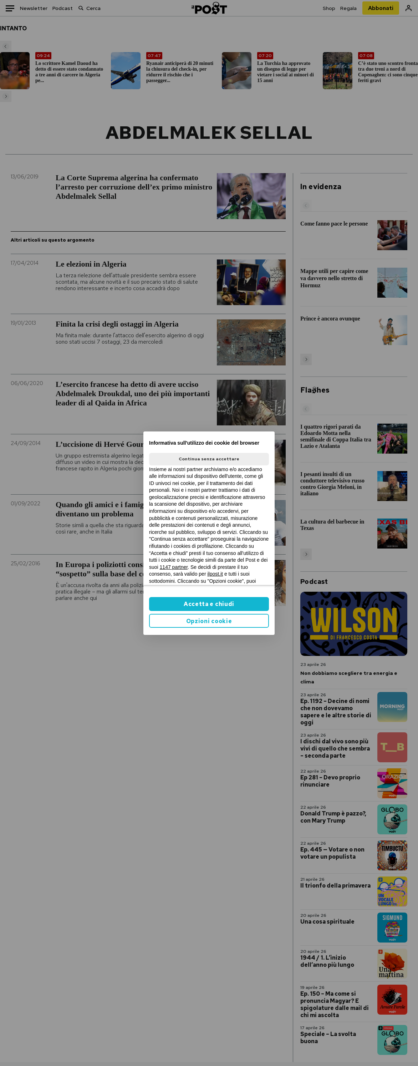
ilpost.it (215, 574)
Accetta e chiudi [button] (209, 604)
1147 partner (174, 567)
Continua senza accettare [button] (209, 459)
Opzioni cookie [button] (209, 621)
